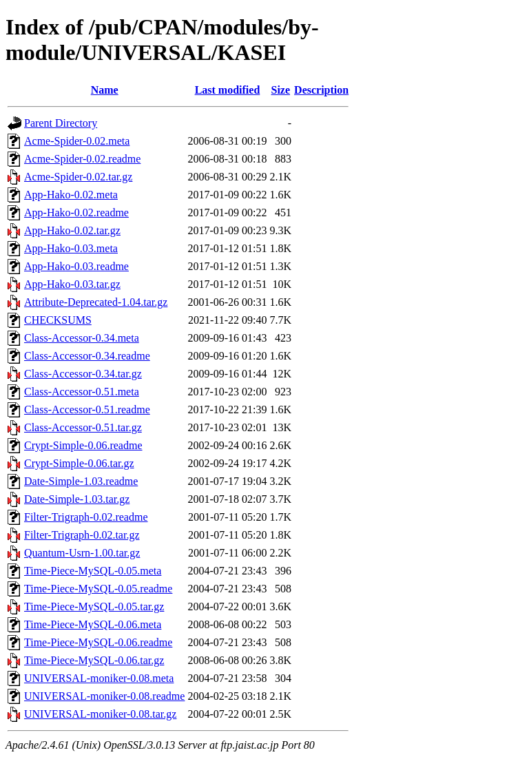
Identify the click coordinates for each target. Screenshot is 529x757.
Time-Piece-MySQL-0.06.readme (98, 642)
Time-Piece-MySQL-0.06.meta (92, 624)
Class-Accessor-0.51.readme (87, 409)
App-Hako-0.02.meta (71, 194)
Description (321, 90)
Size (281, 90)
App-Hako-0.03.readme (76, 266)
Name (104, 90)
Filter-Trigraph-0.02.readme (86, 517)
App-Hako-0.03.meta (71, 248)
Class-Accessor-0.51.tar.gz (83, 427)
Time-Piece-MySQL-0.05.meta (92, 571)
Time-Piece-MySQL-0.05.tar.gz (94, 606)
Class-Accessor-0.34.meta (81, 338)
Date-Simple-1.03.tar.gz (76, 499)
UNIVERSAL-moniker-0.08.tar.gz (100, 714)
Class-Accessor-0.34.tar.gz (83, 374)
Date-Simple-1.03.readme (81, 481)
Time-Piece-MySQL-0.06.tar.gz (94, 660)
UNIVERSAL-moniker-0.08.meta (99, 678)
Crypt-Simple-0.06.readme (83, 445)
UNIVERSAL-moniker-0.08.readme (104, 696)
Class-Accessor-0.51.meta (81, 391)
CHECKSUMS (58, 320)
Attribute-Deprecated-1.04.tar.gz (95, 302)
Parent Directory (60, 123)
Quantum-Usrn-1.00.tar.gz (82, 553)
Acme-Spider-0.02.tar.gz (78, 177)
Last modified (227, 90)
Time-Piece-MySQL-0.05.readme (98, 588)
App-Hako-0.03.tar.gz (72, 284)
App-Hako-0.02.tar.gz (72, 230)
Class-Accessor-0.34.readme (87, 356)
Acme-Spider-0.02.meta (76, 141)
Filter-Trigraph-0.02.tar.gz (82, 535)
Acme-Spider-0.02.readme (82, 159)
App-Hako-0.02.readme (76, 212)
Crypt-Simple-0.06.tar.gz (79, 463)
